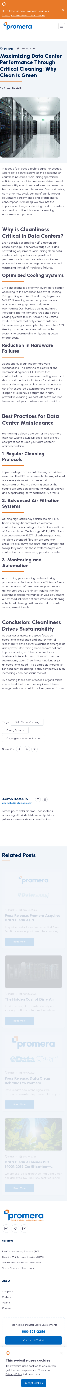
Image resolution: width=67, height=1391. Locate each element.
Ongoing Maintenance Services (23, 738)
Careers (6, 1308)
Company (7, 1291)
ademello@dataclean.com (17, 803)
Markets (6, 1297)
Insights (6, 1302)
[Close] (61, 1353)
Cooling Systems (15, 730)
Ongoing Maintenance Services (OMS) (23, 1257)
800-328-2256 (33, 1331)
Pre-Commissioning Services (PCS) (21, 1251)
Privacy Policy (14, 1374)
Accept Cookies (34, 1383)
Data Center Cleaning (27, 722)
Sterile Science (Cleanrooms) (18, 1268)
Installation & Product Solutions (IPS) (21, 1262)
